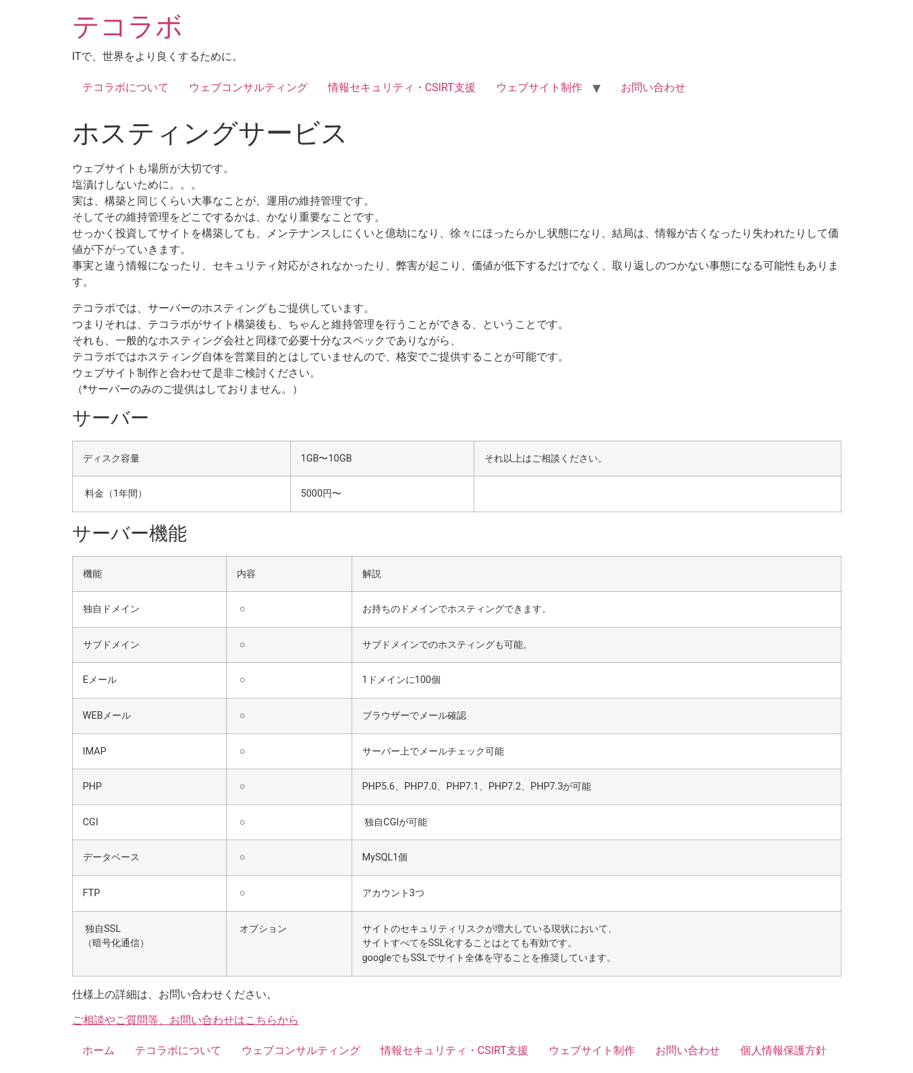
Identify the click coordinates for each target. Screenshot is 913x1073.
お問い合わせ (653, 87)
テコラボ (127, 27)
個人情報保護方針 (783, 1050)
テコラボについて (125, 87)
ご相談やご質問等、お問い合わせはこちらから (185, 1020)
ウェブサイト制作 (539, 87)
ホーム (98, 1050)
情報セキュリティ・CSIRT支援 (402, 87)
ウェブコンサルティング (248, 87)
